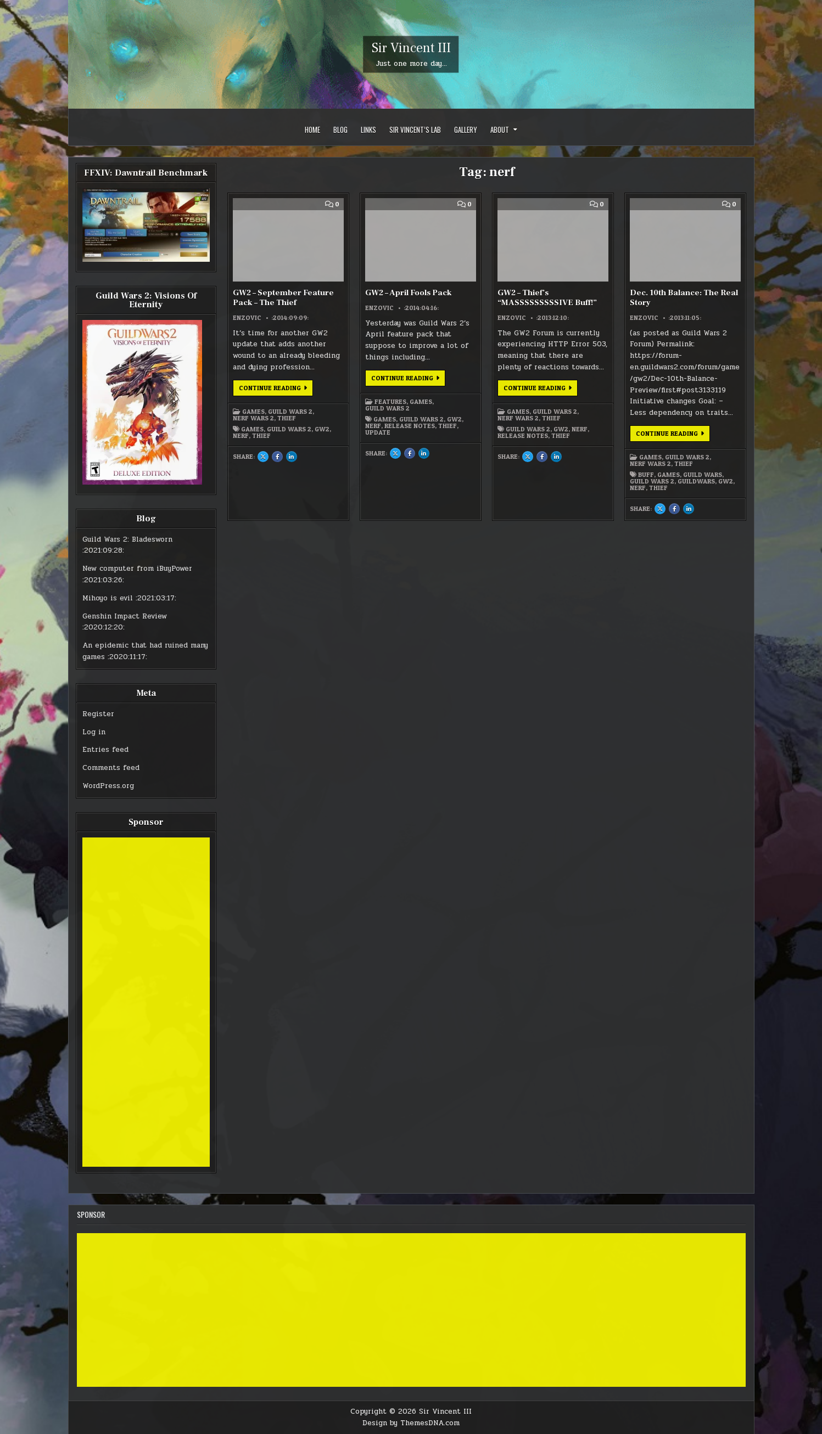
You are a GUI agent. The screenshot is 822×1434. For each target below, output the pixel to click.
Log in (93, 732)
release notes (409, 426)
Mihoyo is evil (107, 598)
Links (368, 129)
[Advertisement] (146, 1002)
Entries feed (105, 749)
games (252, 429)
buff (646, 474)
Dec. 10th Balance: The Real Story (684, 298)
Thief (286, 418)
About (499, 129)
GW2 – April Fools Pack (408, 293)
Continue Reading (276, 389)
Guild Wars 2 (290, 411)
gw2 (322, 429)
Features (390, 401)
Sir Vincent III (411, 48)
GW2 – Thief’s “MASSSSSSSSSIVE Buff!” (547, 298)
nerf (241, 435)
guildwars (696, 481)
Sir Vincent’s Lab (415, 129)
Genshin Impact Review (124, 616)
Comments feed (110, 767)
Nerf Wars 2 (253, 418)
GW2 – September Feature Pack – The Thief (283, 298)
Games (253, 411)
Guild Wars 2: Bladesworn (127, 539)
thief (261, 435)
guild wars (702, 474)
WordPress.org (108, 785)
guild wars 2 (289, 429)
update (377, 432)
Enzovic (247, 317)
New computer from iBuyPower (137, 568)
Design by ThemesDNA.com (411, 1423)
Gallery (465, 129)
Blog (340, 129)
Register (98, 713)
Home (312, 129)
